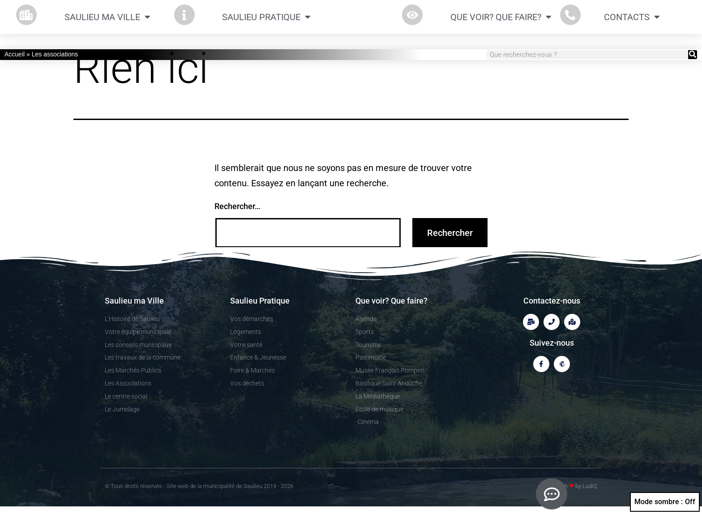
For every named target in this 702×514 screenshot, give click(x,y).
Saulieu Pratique (266, 21)
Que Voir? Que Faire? (501, 21)
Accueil (14, 54)
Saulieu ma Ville (107, 21)
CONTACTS (632, 21)
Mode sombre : (664, 502)
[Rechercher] (692, 54)
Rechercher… (237, 214)
